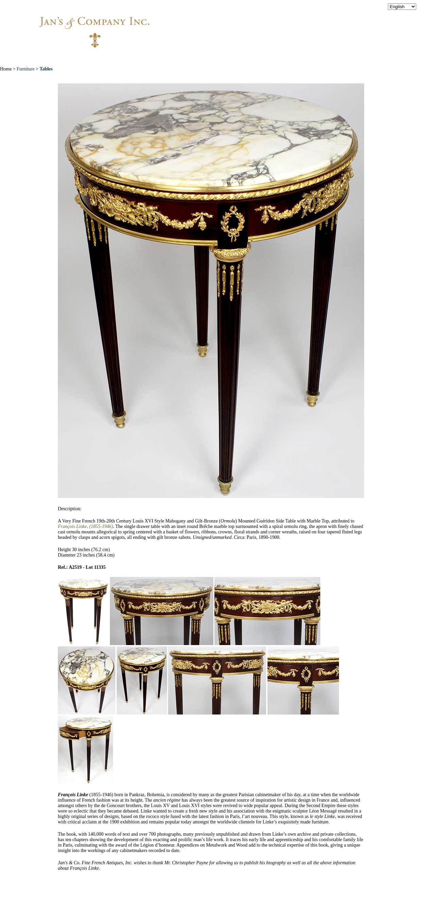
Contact (326, 57)
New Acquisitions (160, 57)
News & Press (282, 57)
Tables (45, 68)
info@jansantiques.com (302, 25)
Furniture (25, 68)
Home (82, 57)
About (112, 57)
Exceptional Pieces (224, 57)
